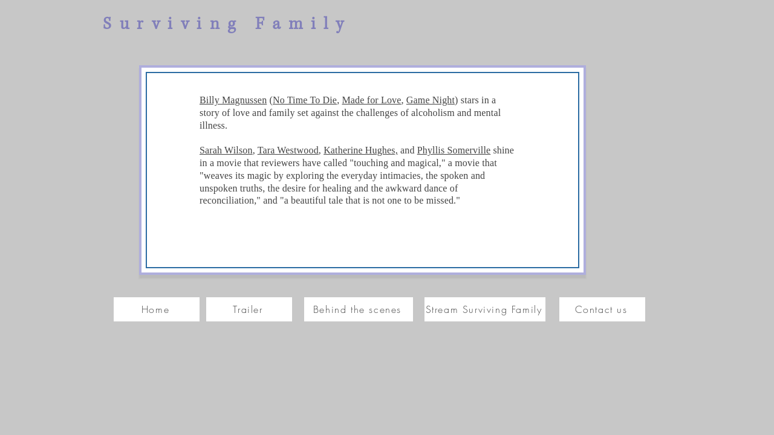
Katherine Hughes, (361, 150)
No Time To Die (305, 100)
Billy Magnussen (233, 100)
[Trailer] (249, 309)
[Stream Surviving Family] (484, 309)
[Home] (157, 309)
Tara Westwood (288, 150)
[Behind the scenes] (358, 309)
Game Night (430, 100)
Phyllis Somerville (454, 150)
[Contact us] (602, 309)
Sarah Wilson (226, 150)
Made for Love (371, 100)
